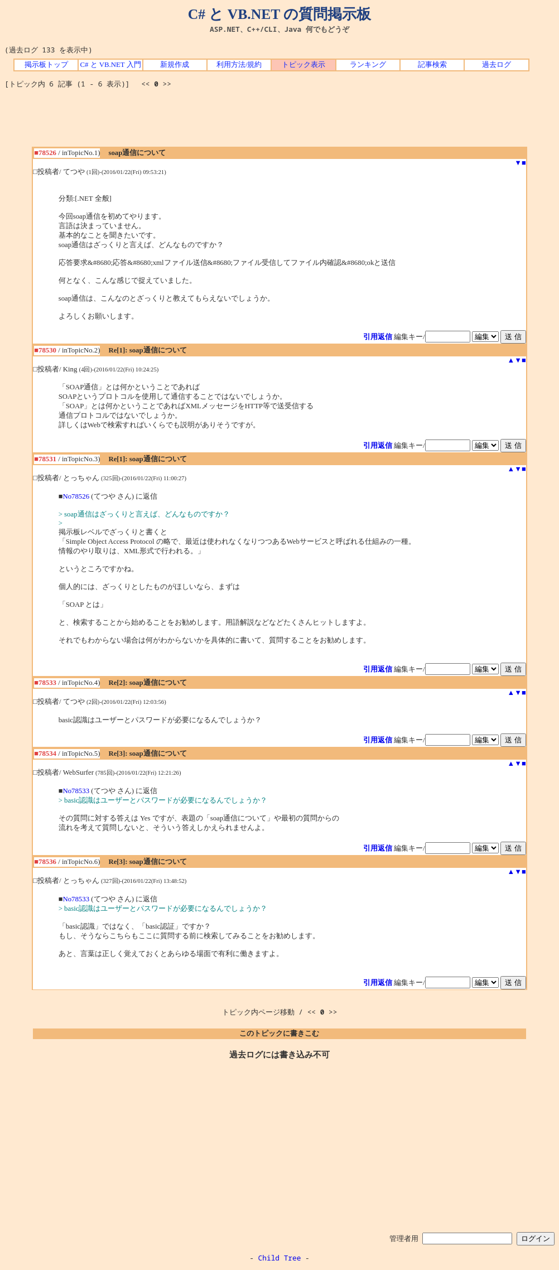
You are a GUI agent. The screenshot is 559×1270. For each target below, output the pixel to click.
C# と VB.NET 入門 (110, 65)
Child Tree (279, 1258)
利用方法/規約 (239, 65)
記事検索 (432, 65)
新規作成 (174, 65)
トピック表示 (303, 65)
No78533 (75, 791)
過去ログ (496, 65)
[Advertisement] (279, 121)
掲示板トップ (46, 65)
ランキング (368, 65)
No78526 (75, 496)
